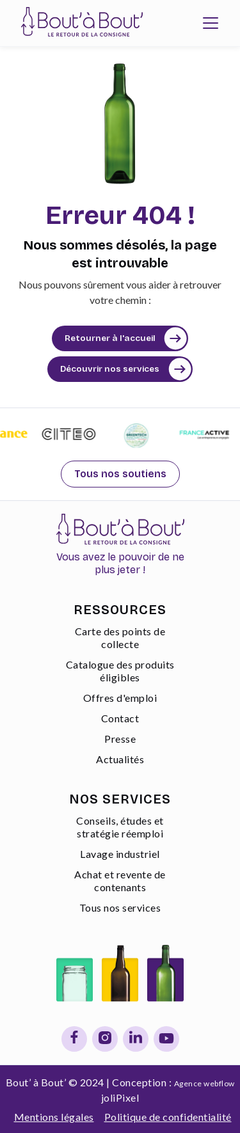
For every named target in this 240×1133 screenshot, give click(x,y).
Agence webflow (204, 1083)
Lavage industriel (120, 854)
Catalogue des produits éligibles (120, 670)
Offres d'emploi (120, 698)
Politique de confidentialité (168, 1117)
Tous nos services (120, 907)
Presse (120, 739)
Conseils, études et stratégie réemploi (120, 826)
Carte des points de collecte (120, 637)
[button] (210, 23)
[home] (79, 23)
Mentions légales (54, 1117)
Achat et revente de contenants (120, 880)
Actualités (120, 759)
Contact (120, 718)
